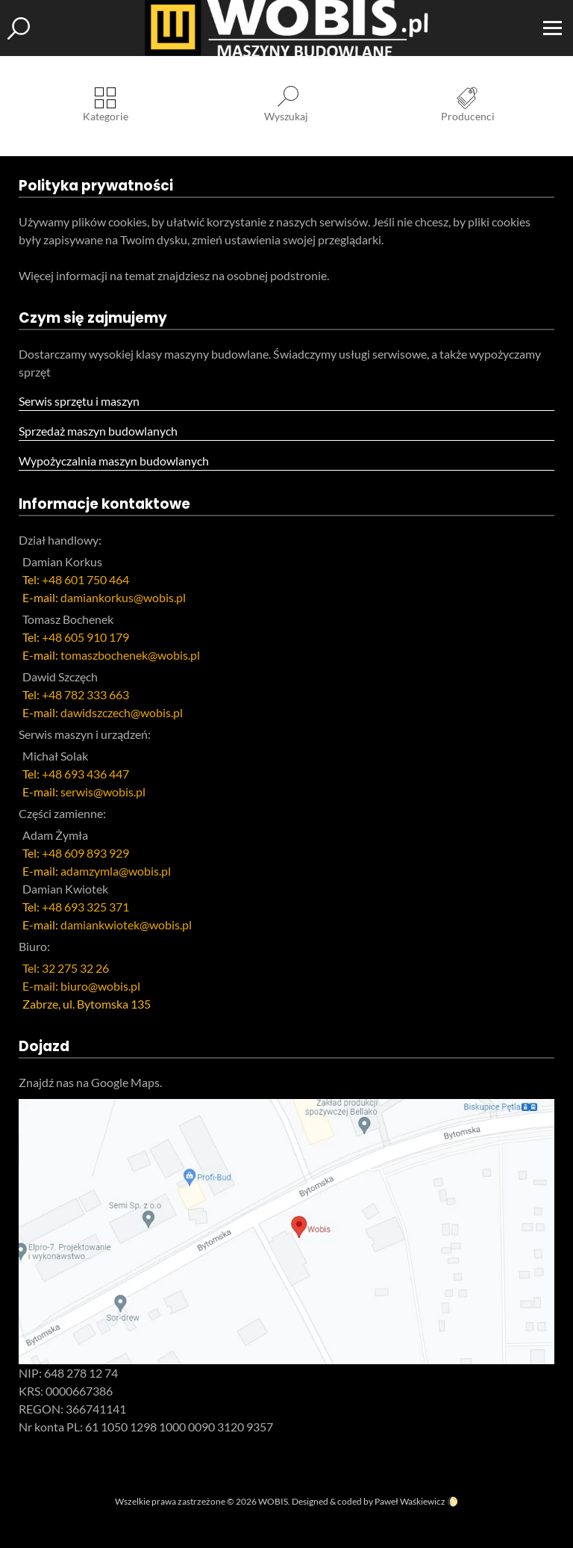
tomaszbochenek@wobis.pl (130, 655)
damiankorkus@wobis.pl (123, 597)
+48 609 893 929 (85, 853)
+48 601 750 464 (85, 579)
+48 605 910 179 (85, 637)
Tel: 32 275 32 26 (65, 968)
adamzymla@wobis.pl (115, 871)
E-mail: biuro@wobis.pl (81, 986)
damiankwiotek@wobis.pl (126, 924)
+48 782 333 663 (85, 694)
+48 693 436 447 (85, 774)
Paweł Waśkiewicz (410, 1501)
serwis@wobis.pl (102, 791)
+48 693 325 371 (85, 907)
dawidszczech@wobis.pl (121, 712)
